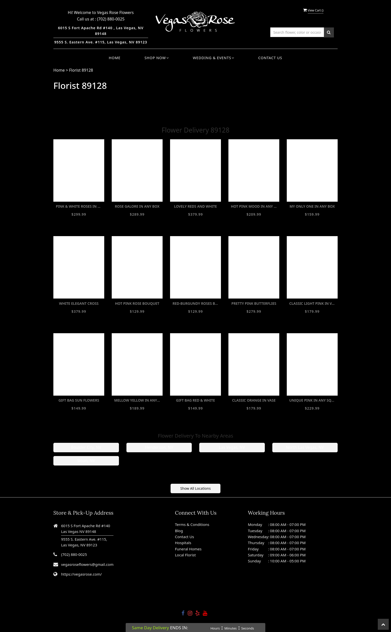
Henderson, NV (159, 447)
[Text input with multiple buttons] (297, 32)
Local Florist (185, 554)
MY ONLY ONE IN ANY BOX (312, 206)
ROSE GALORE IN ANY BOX (137, 206)
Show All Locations (195, 488)
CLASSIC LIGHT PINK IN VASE (312, 303)
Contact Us (270, 57)
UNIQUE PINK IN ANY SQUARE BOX (312, 400)
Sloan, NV (86, 460)
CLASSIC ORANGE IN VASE (254, 400)
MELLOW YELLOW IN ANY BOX (137, 400)
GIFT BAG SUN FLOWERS (78, 400)
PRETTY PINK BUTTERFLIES (253, 303)
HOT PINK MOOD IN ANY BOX (254, 206)
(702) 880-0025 (110, 19)
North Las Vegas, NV (305, 447)
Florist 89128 (81, 70)
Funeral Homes (188, 548)
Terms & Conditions (192, 524)
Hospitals (183, 542)
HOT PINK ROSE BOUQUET (137, 303)
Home (114, 57)
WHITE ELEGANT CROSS (78, 303)
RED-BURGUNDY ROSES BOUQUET (195, 303)
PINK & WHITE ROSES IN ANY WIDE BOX (79, 206)
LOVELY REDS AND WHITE (195, 206)
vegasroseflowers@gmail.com (87, 564)
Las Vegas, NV (232, 447)
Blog (179, 530)
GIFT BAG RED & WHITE (195, 400)
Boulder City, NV (86, 447)
